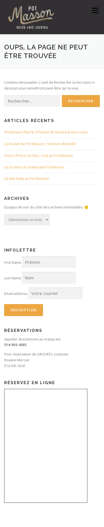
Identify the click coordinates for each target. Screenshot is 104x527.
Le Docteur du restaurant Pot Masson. (34, 167)
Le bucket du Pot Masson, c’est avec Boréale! (40, 143)
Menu (94, 10)
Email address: (16, 293)
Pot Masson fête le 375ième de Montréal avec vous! (45, 132)
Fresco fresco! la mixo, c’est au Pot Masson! (38, 155)
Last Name (12, 278)
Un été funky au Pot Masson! (26, 178)
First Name (12, 262)
